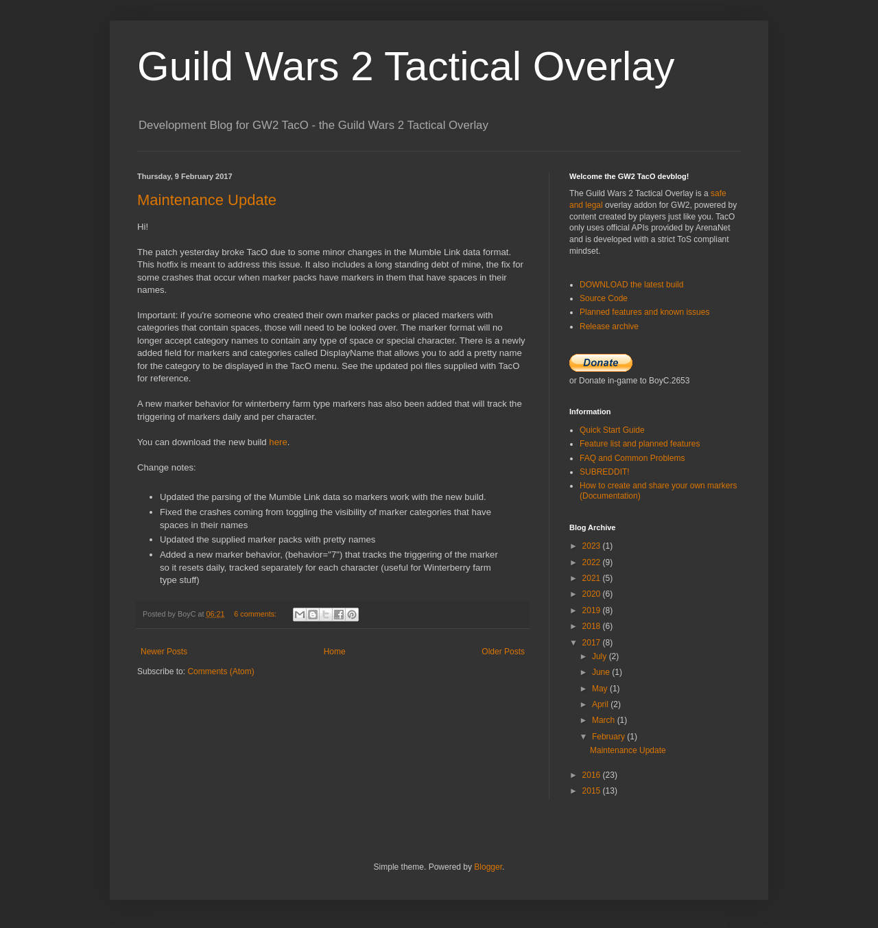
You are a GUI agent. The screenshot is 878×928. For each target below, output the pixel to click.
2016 (592, 775)
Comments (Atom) (220, 671)
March (604, 720)
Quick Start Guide (612, 430)
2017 (592, 642)
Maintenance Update (206, 200)
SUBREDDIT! (605, 472)
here (278, 442)
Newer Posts (164, 651)
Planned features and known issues (644, 312)
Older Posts (503, 651)
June (602, 672)
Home (335, 651)
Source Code (604, 298)
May (601, 688)
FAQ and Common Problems (632, 458)
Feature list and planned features (640, 444)
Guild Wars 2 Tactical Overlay (406, 66)
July (600, 656)
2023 (592, 546)
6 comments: (256, 614)
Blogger (488, 867)
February (609, 736)
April (601, 704)
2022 (592, 562)
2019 (592, 610)
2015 (592, 791)
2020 (592, 594)
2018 (592, 626)
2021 (592, 578)
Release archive (609, 326)
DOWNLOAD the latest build (631, 284)
